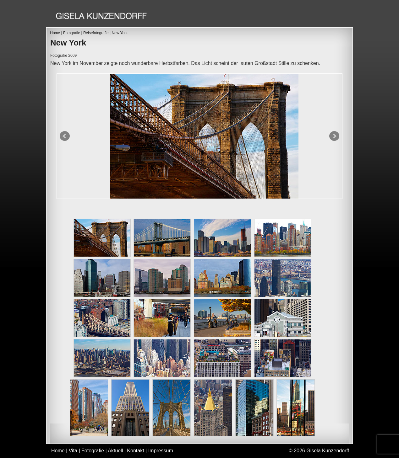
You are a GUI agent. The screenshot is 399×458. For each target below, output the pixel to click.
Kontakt (327, 17)
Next (334, 136)
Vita (225, 17)
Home (201, 17)
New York (120, 33)
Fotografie (257, 17)
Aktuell (294, 17)
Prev (65, 136)
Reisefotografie (96, 33)
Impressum (160, 450)
